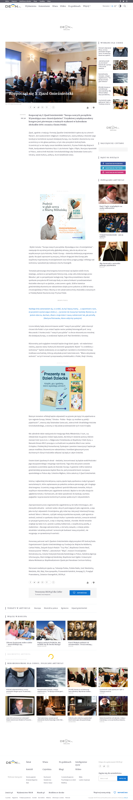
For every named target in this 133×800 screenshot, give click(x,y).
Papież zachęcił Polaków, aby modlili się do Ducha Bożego (49, 643)
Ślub (27, 783)
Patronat (67, 798)
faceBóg (42, 1)
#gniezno (64, 608)
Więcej (86, 6)
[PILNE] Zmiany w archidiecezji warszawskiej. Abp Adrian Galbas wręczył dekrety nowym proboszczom (105, 92)
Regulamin (15, 798)
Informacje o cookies (58, 798)
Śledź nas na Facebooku (112, 164)
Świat (28, 762)
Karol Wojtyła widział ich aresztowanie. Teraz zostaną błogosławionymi (79, 644)
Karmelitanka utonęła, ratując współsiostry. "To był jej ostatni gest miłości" (105, 77)
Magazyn (14, 1)
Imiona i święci (48, 783)
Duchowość (47, 777)
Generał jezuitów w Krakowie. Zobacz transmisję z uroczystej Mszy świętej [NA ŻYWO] (112, 720)
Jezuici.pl (9, 793)
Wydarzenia (30, 6)
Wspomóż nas (80, 593)
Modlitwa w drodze (25, 1)
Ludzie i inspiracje (84, 780)
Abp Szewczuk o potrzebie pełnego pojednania (110, 264)
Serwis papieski (31, 777)
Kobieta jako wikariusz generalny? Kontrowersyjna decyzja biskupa (80, 719)
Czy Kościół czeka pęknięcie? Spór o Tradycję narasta (105, 102)
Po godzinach (74, 6)
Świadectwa (47, 780)
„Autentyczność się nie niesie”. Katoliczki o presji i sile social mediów (105, 64)
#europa (37, 608)
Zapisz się (122, 778)
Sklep (49, 1)
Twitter (123, 1)
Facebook (120, 1)
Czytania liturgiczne (67, 777)
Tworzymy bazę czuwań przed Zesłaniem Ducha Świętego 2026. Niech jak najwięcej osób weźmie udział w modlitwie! (50, 720)
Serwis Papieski (41, 646)
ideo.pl (126, 798)
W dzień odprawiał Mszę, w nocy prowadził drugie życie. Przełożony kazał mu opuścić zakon (105, 52)
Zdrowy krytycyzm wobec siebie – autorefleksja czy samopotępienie (19, 644)
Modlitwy (64, 783)
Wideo (63, 6)
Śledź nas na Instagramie (113, 172)
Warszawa (106, 6)
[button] (120, 6)
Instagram (126, 1)
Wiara (55, 6)
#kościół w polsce (51, 608)
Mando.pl (41, 793)
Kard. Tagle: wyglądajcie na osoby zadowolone (111, 207)
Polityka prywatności (25, 798)
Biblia (7, 1)
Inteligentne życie (81, 763)
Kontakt (34, 798)
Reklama (48, 798)
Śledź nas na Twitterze (112, 168)
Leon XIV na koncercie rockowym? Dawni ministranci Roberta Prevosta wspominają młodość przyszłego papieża (18, 720)
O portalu (8, 798)
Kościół (11, 98)
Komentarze (44, 6)
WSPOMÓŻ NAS (121, 792)
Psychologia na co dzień (68, 780)
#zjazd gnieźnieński (79, 608)
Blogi (35, 1)
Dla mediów (41, 798)
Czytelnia (46, 769)
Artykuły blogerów (31, 780)
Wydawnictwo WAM (25, 793)
